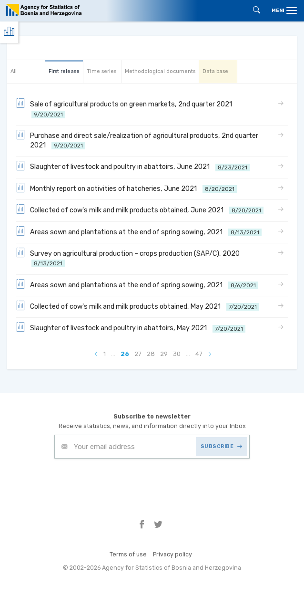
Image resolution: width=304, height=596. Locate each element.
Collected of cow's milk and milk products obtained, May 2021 (137, 306)
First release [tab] (64, 71)
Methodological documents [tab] (160, 71)
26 (125, 353)
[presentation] (126, 482)
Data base (215, 71)
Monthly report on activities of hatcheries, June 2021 (126, 188)
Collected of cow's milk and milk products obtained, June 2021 (139, 209)
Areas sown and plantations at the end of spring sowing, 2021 (139, 231)
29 (164, 353)
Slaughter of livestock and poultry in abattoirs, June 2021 (133, 166)
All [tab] (13, 71)
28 (151, 353)
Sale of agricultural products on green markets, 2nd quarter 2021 (125, 108)
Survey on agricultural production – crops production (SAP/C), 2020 (129, 258)
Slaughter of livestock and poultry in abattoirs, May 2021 (130, 327)
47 (199, 353)
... (113, 353)
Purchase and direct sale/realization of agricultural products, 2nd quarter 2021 (137, 140)
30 (177, 353)
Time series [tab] (101, 71)
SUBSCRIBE (222, 446)
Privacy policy (172, 554)
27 (138, 353)
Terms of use (128, 554)
